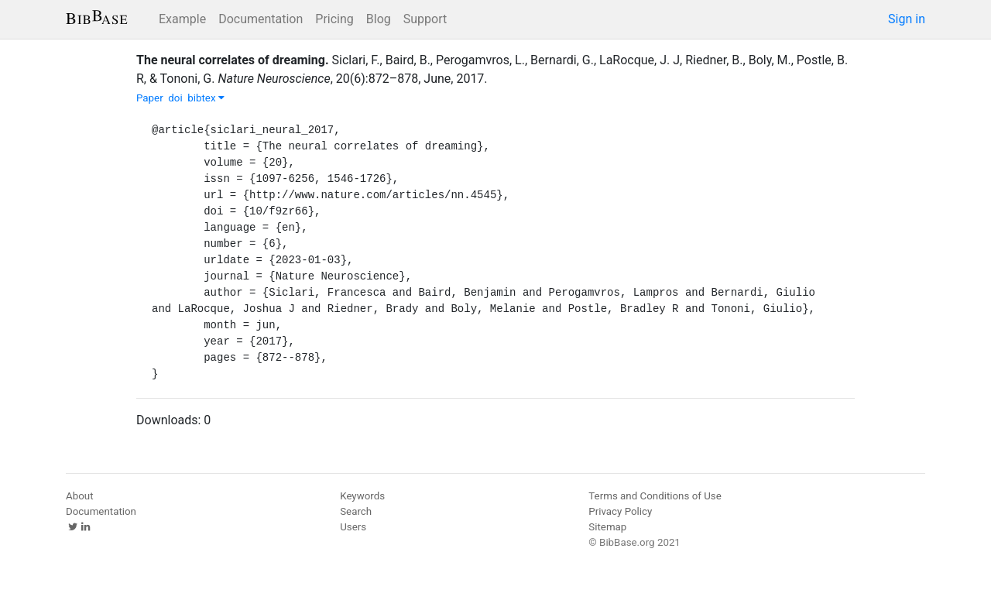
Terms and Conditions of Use (654, 496)
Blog (378, 19)
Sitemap (607, 527)
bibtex (206, 98)
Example (182, 19)
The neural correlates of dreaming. (232, 60)
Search (356, 511)
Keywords (362, 496)
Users (353, 527)
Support (425, 19)
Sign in (906, 19)
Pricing (334, 19)
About (80, 496)
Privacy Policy (620, 511)
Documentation (260, 19)
